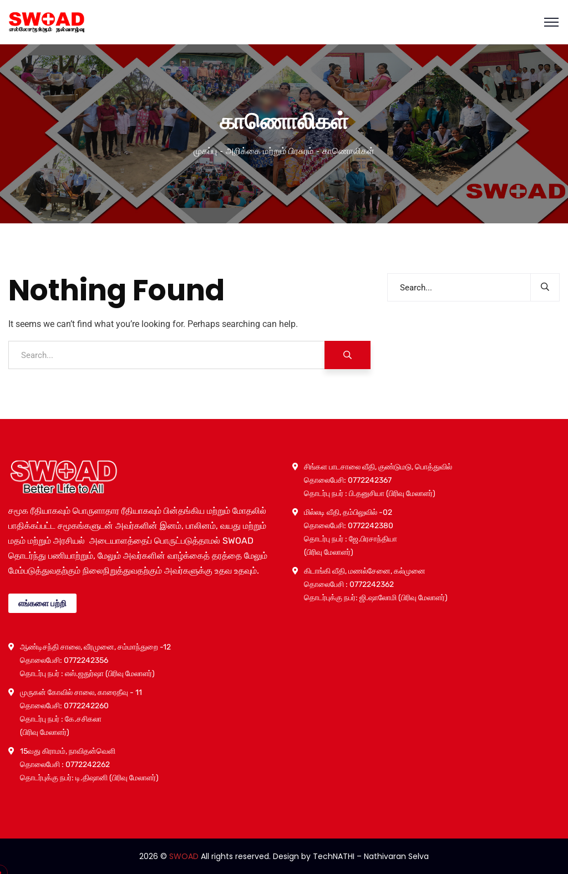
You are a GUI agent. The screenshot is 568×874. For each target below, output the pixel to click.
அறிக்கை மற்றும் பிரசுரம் (269, 151)
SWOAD (184, 856)
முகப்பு (205, 151)
